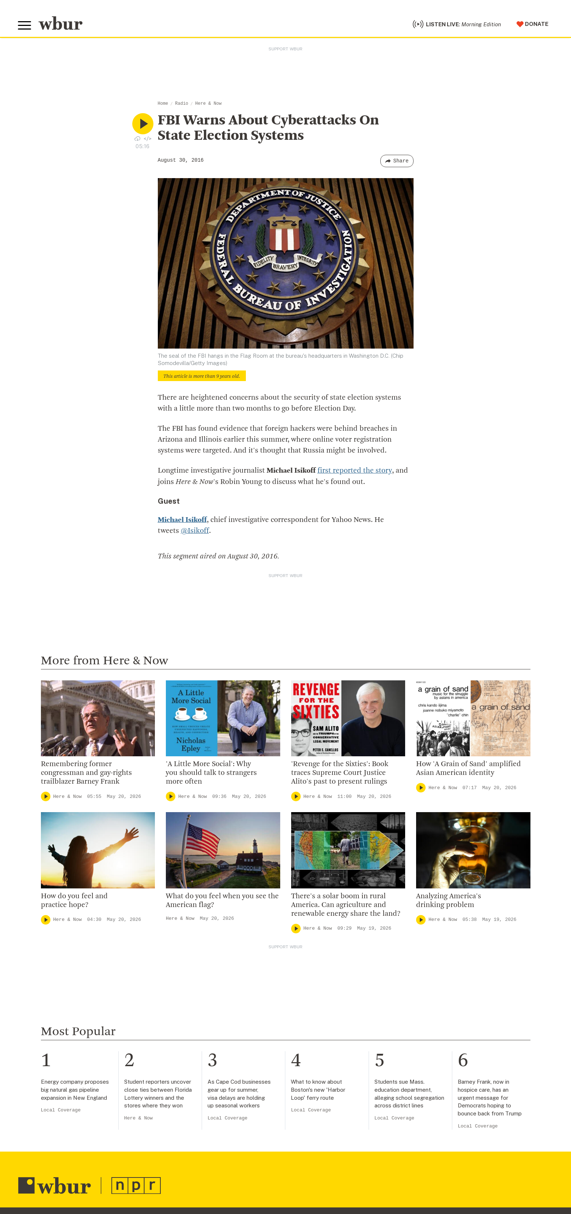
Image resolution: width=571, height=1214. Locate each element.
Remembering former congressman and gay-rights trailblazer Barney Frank (86, 773)
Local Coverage (61, 1111)
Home (163, 104)
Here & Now (208, 104)
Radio (181, 104)
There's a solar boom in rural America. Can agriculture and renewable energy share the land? (345, 906)
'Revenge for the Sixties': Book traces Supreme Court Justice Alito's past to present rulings (339, 773)
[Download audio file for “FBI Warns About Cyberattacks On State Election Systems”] (137, 139)
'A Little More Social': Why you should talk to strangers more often (211, 773)
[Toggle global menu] (24, 26)
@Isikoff (195, 531)
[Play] (45, 797)
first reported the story (354, 472)
